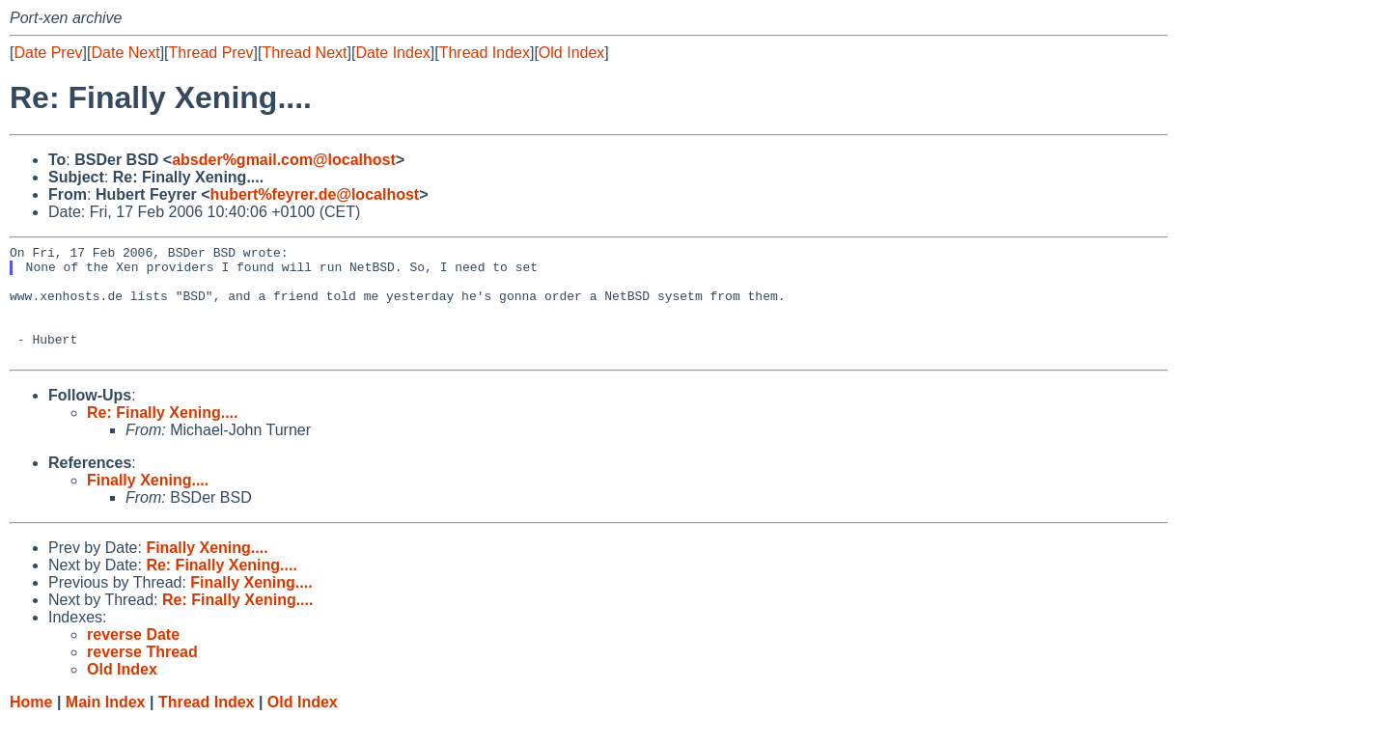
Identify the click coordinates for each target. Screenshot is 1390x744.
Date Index (392, 52)
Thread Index (484, 52)
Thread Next (304, 52)
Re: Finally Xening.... (162, 435)
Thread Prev (211, 52)
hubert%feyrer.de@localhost (315, 194)
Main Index (106, 725)
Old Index (571, 52)
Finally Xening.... (147, 503)
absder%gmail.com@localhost (284, 160)
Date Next (125, 52)
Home (31, 725)
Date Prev (48, 52)
